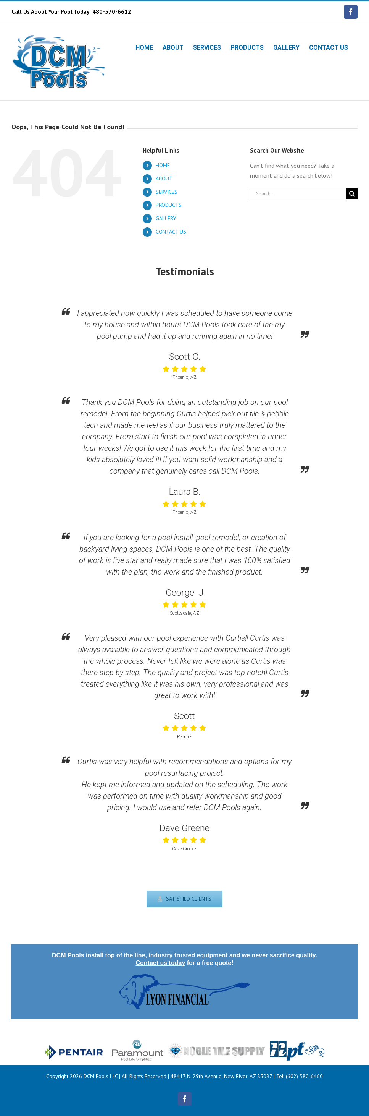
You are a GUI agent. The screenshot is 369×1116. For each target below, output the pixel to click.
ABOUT (164, 178)
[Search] (352, 193)
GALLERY (166, 218)
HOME (163, 165)
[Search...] (298, 193)
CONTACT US (171, 231)
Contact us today (160, 963)
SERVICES (166, 191)
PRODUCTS (169, 204)
